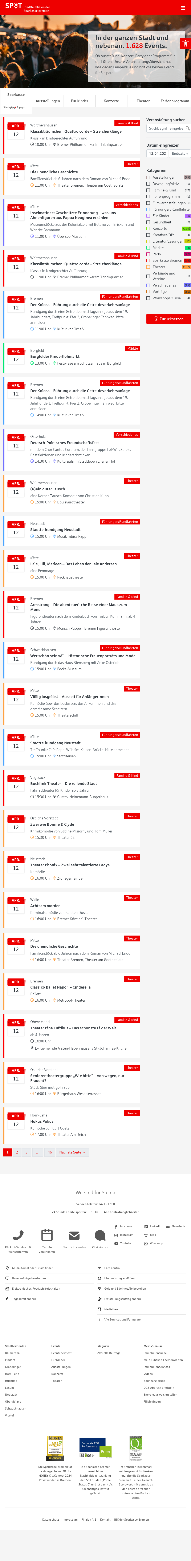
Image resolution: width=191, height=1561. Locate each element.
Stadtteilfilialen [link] (15, 1346)
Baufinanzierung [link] (154, 1380)
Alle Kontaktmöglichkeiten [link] (121, 1212)
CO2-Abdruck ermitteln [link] (159, 1387)
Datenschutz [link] (50, 1519)
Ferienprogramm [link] (175, 101)
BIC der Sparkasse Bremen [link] (131, 1519)
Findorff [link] (10, 1360)
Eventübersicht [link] (61, 1353)
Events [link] (55, 1346)
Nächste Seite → (72, 1152)
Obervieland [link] (13, 1401)
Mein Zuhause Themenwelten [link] (163, 1360)
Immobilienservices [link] (157, 1367)
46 (50, 1152)
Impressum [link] (70, 1519)
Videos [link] (148, 1373)
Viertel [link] (9, 1415)
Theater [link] (143, 101)
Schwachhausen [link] (15, 1408)
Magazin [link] (103, 1346)
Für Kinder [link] (79, 101)
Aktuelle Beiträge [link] (109, 1353)
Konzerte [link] (111, 101)
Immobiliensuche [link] (155, 1353)
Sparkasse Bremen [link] (16, 101)
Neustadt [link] (11, 1394)
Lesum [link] (9, 1387)
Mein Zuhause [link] (153, 1346)
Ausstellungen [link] (48, 101)
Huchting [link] (11, 1380)
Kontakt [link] (105, 1519)
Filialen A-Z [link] (88, 1519)
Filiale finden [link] (152, 1401)
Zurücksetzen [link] (172, 319)
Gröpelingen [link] (13, 1367)
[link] (185, 43)
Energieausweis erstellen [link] (160, 1394)
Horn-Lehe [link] (12, 1373)
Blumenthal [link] (12, 1353)
